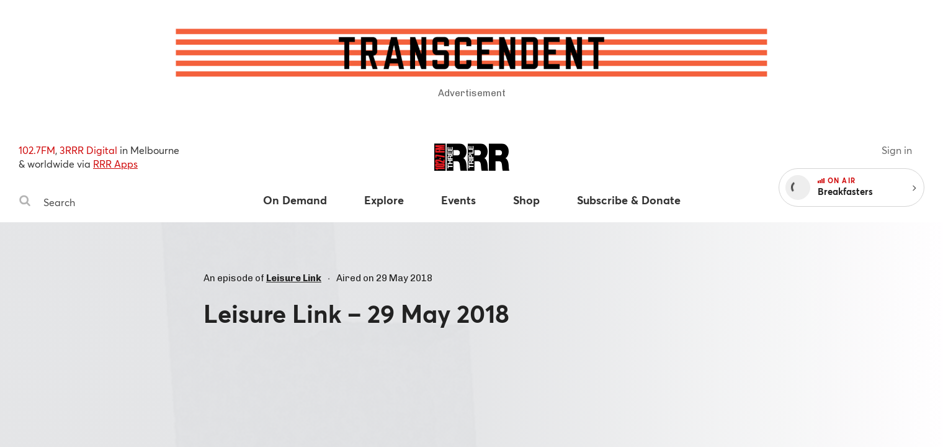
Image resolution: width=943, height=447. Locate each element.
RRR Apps (115, 163)
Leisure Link (293, 278)
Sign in (897, 149)
